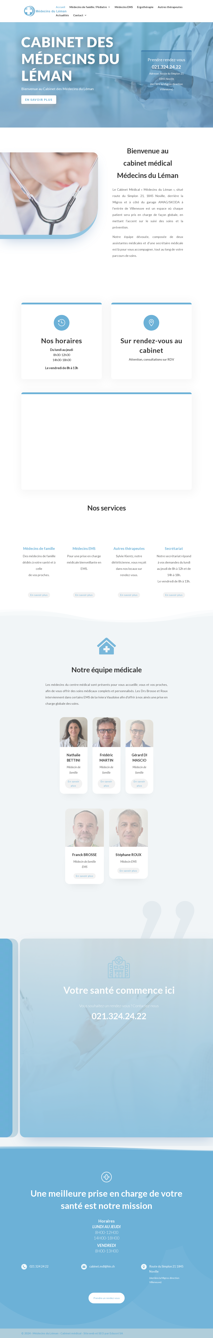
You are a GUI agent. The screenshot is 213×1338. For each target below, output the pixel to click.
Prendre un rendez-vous (106, 1298)
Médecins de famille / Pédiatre (88, 7)
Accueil (60, 7)
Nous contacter (159, 98)
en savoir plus (38, 99)
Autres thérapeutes (170, 7)
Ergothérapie (145, 7)
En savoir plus (39, 594)
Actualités (62, 15)
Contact (78, 15)
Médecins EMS (124, 7)
